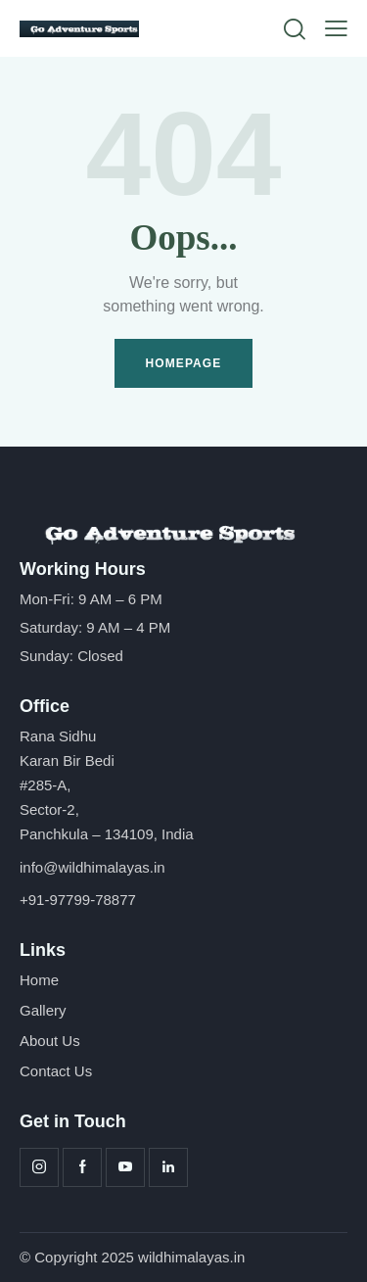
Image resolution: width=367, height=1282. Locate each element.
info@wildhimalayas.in (92, 867)
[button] (336, 29)
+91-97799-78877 (78, 899)
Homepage (184, 363)
